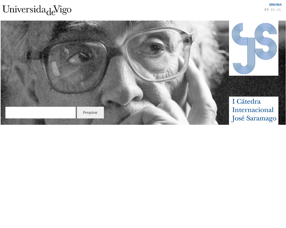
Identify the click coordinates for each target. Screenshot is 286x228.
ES (273, 9)
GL (279, 9)
